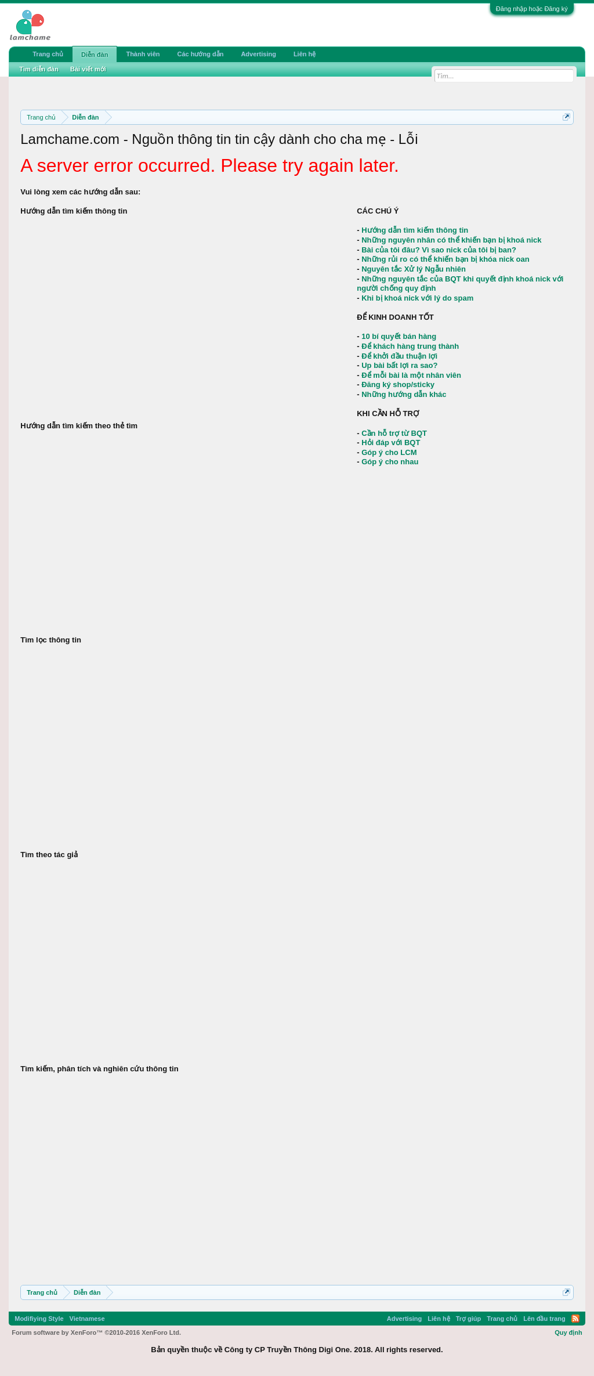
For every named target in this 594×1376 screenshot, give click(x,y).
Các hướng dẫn (200, 53)
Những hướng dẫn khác (403, 394)
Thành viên (143, 53)
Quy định (568, 1332)
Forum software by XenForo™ (96, 1332)
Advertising (258, 53)
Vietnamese (87, 1318)
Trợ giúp (468, 1318)
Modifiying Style (39, 1318)
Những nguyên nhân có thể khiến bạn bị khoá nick (451, 240)
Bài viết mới (88, 69)
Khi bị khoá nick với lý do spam (417, 298)
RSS (575, 1318)
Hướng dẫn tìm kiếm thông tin (414, 230)
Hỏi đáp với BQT (390, 442)
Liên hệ (305, 53)
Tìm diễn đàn (39, 69)
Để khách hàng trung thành (410, 346)
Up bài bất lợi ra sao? (399, 365)
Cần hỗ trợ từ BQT (394, 433)
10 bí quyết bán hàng (398, 336)
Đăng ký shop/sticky (397, 384)
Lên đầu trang (544, 1318)
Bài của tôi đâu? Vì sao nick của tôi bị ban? (438, 249)
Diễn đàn (94, 54)
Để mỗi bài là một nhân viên (411, 375)
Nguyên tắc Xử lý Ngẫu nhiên (413, 269)
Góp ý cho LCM (388, 452)
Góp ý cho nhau (389, 461)
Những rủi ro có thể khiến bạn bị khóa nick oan (445, 259)
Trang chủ (47, 53)
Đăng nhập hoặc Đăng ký (532, 8)
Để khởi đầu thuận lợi (399, 356)
